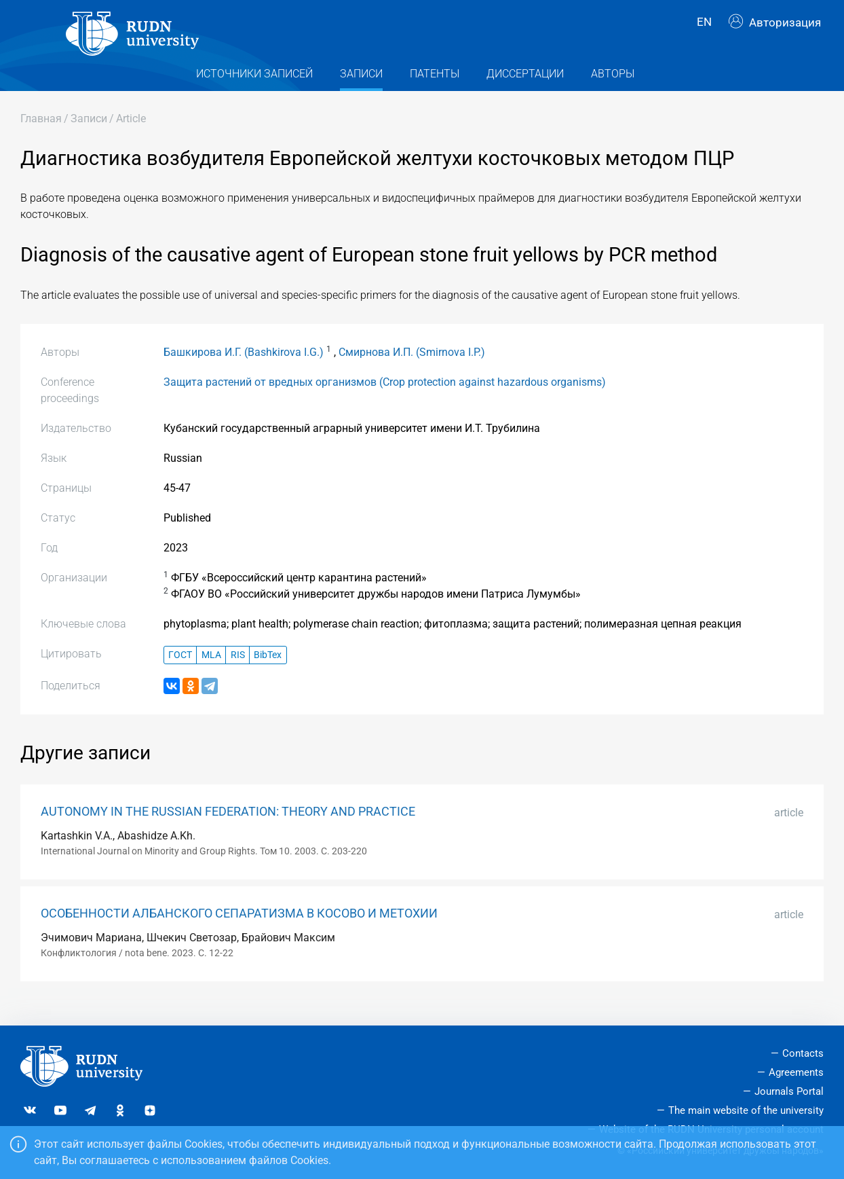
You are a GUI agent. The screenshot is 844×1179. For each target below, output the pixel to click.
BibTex (268, 672)
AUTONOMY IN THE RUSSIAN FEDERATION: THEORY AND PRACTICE (228, 829)
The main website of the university (746, 1110)
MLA (211, 672)
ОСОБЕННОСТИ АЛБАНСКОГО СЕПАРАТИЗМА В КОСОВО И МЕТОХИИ (239, 931)
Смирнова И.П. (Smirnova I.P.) (412, 369)
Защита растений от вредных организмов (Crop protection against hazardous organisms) (385, 399)
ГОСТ (180, 672)
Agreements (796, 1073)
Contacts (803, 1054)
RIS (238, 672)
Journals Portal (789, 1091)
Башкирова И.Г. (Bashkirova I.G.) (244, 369)
